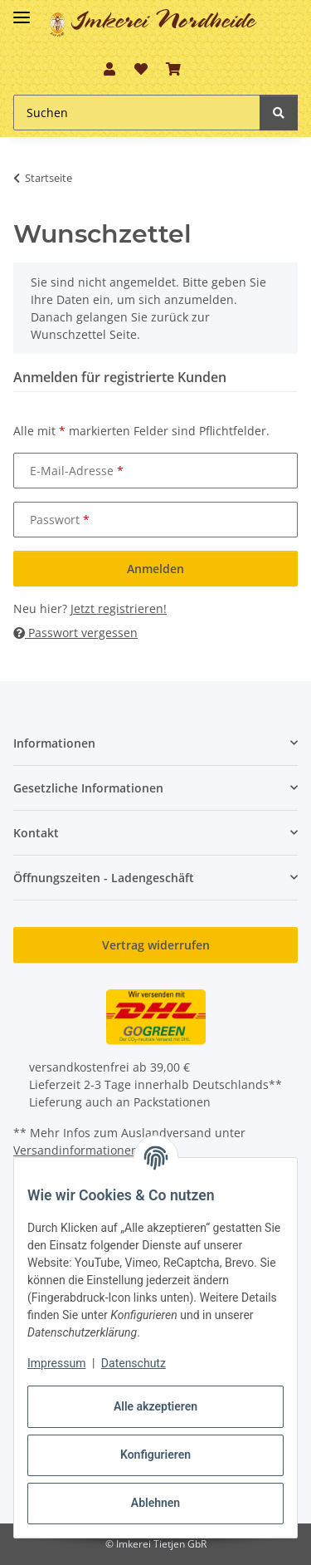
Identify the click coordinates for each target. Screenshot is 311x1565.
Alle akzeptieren (155, 1406)
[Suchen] (279, 112)
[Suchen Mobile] (136, 112)
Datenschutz (133, 1363)
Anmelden (155, 568)
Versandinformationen (75, 1150)
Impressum (56, 1363)
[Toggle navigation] (21, 10)
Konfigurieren (155, 1454)
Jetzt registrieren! (118, 608)
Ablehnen (155, 1502)
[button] (109, 69)
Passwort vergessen (75, 632)
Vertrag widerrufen (156, 945)
